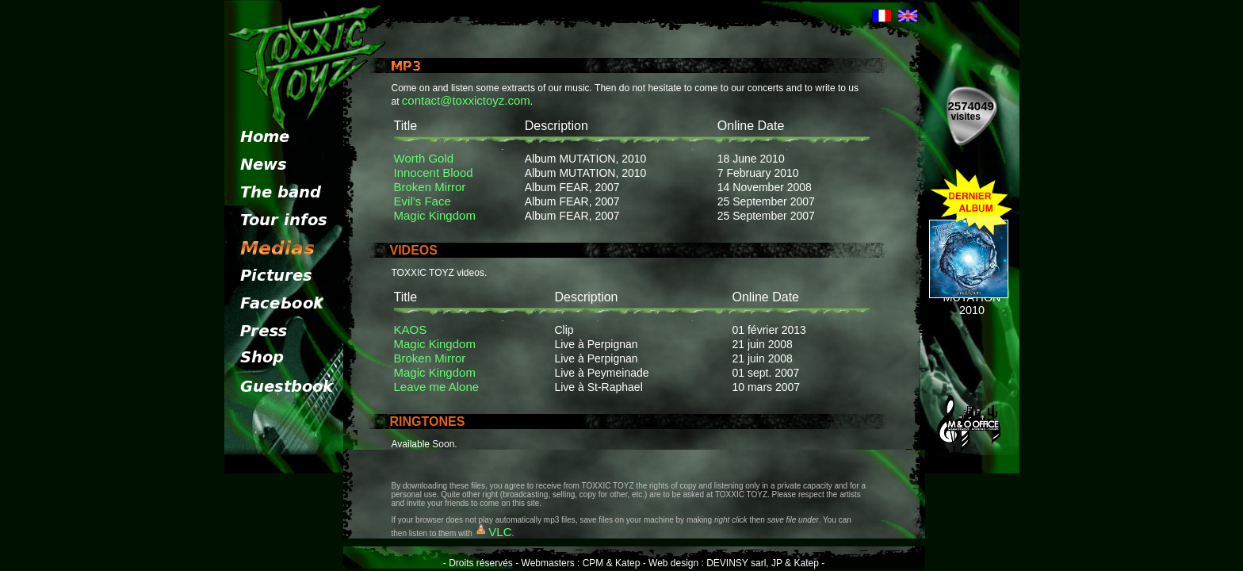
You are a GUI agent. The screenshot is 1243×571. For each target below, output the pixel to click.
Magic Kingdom (435, 215)
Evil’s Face (422, 201)
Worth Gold (424, 158)
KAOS (410, 329)
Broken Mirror (430, 187)
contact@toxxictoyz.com (466, 100)
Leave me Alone (437, 386)
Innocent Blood (433, 172)
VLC (499, 531)
